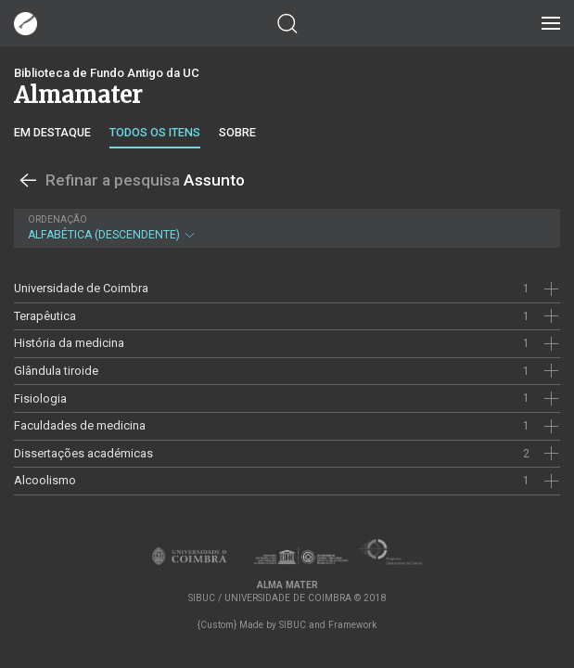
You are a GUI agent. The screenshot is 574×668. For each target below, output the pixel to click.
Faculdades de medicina (80, 425)
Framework (352, 625)
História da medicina (69, 343)
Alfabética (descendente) (285, 227)
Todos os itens (154, 132)
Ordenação (57, 219)
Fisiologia (40, 398)
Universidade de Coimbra (81, 288)
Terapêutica (45, 316)
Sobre (237, 132)
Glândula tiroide (56, 371)
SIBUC (292, 625)
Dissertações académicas (83, 453)
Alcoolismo (45, 480)
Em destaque (52, 132)
